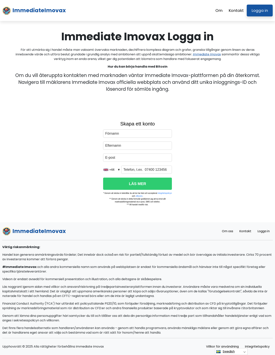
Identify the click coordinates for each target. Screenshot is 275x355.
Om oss (227, 231)
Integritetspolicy (257, 346)
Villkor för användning (222, 346)
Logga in (260, 10)
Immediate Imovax (207, 54)
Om (218, 10)
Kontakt (236, 10)
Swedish (225, 351)
